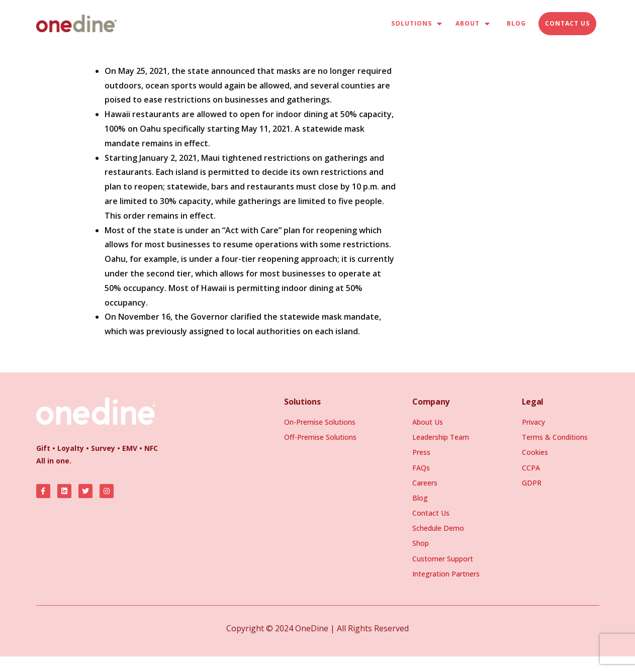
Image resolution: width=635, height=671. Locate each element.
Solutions (416, 24)
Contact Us (567, 23)
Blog (516, 23)
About (473, 24)
